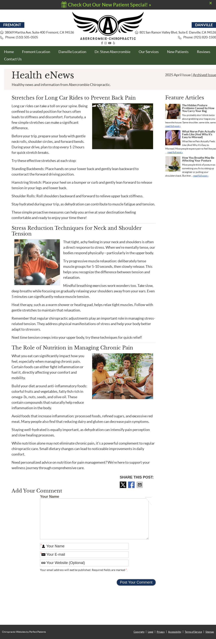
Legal (150, 631)
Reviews (203, 52)
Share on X (123, 485)
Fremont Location (36, 52)
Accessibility (174, 631)
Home (9, 52)
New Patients (178, 52)
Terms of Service (193, 631)
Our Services (149, 52)
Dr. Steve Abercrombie (112, 52)
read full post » (173, 126)
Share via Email (140, 485)
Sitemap (209, 631)
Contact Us (13, 59)
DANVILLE (204, 25)
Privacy (161, 631)
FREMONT (12, 25)
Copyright (139, 631)
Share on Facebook (131, 485)
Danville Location (72, 52)
